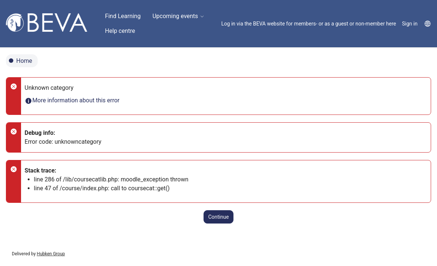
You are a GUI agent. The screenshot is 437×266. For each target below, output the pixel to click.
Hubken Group (51, 253)
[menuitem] (122, 16)
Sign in (409, 24)
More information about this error (72, 100)
